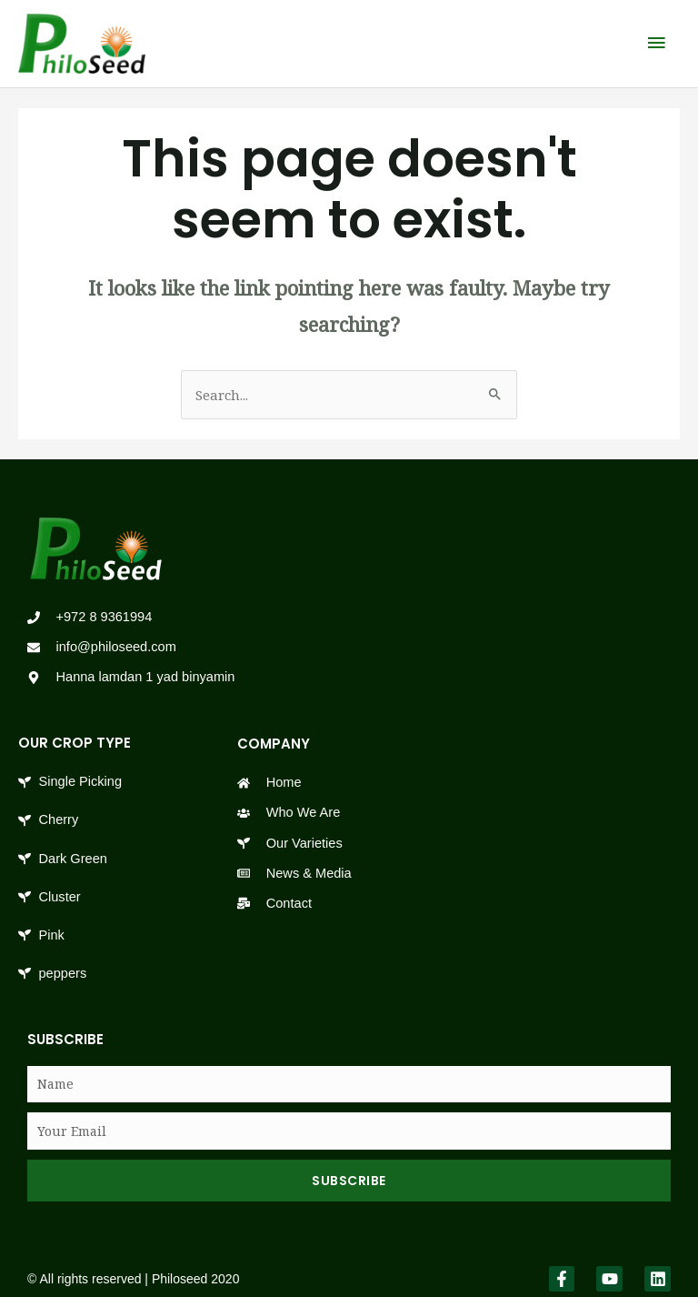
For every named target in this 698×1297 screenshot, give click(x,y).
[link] (77, 39)
